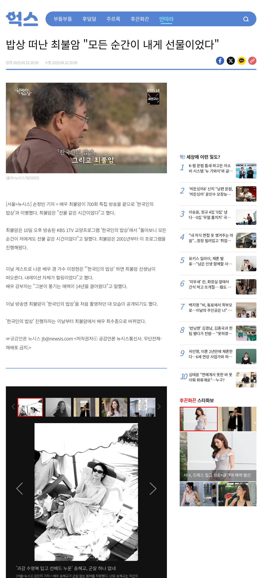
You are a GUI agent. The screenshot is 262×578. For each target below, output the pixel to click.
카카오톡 (241, 61)
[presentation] (13, 406)
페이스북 (220, 61)
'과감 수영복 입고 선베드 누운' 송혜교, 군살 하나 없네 (66, 568)
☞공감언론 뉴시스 (23, 338)
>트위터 (231, 61)
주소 (252, 61)
